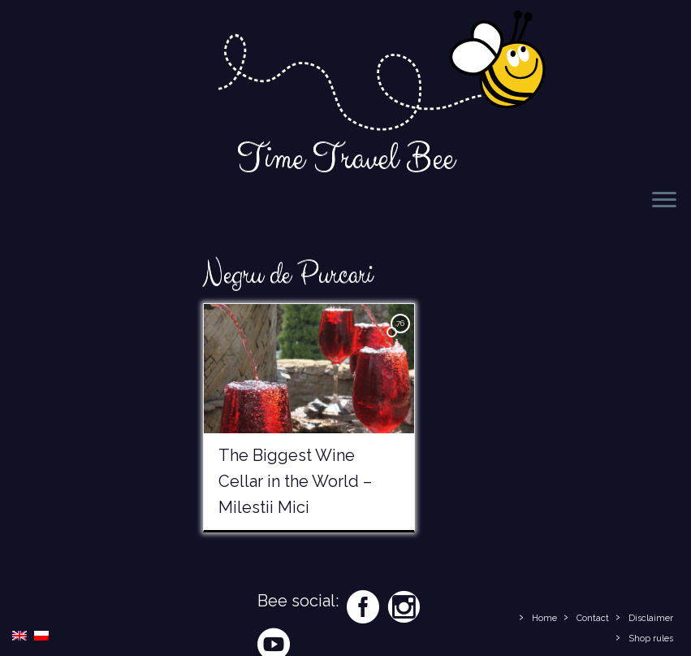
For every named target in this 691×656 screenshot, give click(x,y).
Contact (593, 618)
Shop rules (650, 638)
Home (544, 618)
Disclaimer (650, 618)
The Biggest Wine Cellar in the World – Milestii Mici (295, 481)
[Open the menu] (664, 201)
